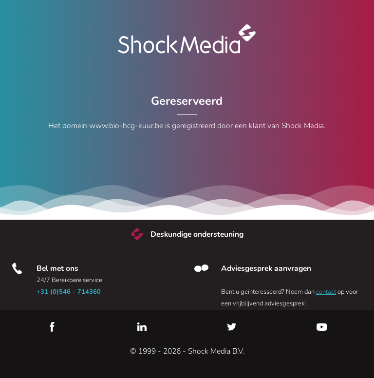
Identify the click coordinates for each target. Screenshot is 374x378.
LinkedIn (142, 327)
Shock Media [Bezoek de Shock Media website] (187, 39)
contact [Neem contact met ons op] (326, 291)
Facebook (52, 327)
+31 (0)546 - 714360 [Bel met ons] (69, 291)
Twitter (232, 327)
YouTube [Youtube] (322, 327)
